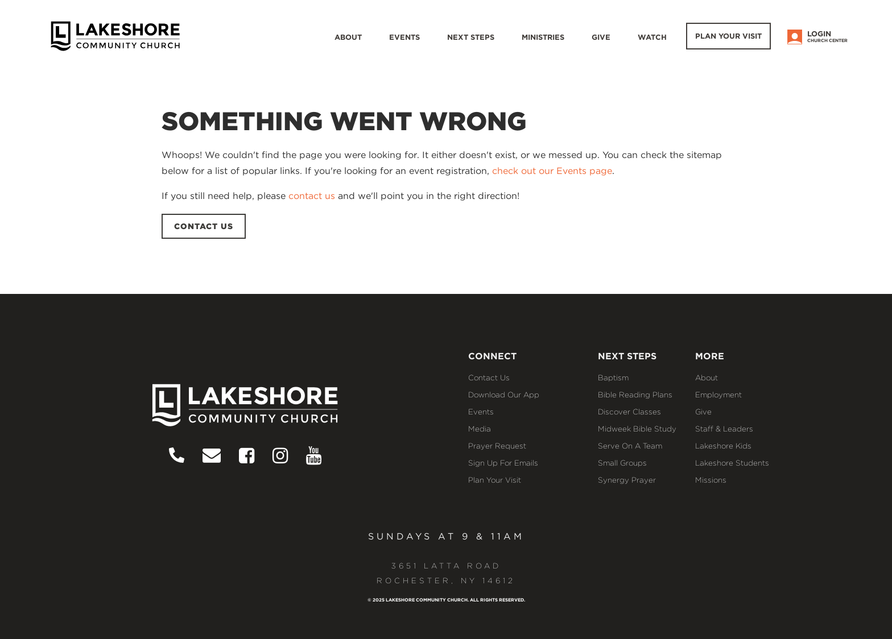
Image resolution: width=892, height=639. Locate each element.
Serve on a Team (630, 445)
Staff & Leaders (724, 428)
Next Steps (470, 37)
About (348, 37)
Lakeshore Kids (723, 445)
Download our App (503, 394)
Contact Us (489, 377)
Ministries (543, 37)
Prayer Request (497, 445)
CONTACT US (203, 226)
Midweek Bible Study (637, 428)
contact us (311, 195)
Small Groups (622, 462)
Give (601, 37)
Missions (710, 479)
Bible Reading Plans (635, 394)
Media (479, 428)
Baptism (613, 377)
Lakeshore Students (732, 462)
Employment (718, 394)
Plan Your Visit (728, 36)
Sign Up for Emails (503, 462)
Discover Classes (629, 411)
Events (404, 37)
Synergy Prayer (627, 479)
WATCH (652, 37)
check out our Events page (552, 170)
